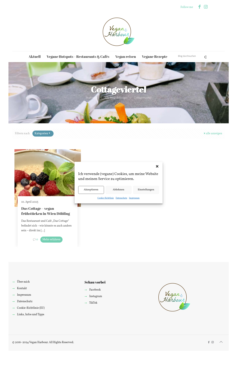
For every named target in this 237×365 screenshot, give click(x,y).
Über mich (23, 282)
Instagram (95, 296)
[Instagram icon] (206, 7)
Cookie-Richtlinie (105, 198)
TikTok (93, 303)
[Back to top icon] (221, 342)
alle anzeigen (212, 133)
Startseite (91, 98)
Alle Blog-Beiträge (115, 98)
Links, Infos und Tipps (30, 314)
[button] (157, 166)
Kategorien (43, 133)
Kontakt (22, 288)
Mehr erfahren (51, 240)
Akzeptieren (91, 190)
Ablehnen (118, 190)
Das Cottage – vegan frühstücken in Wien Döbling (45, 211)
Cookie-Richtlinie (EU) (31, 308)
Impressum (134, 198)
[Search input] (189, 55)
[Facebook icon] (199, 7)
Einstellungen (146, 190)
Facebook (95, 290)
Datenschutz (121, 198)
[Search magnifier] (204, 55)
